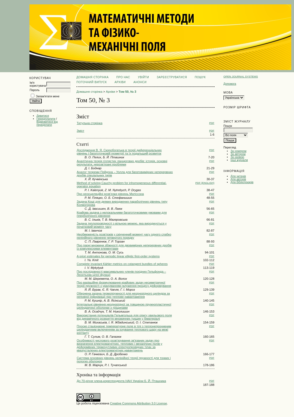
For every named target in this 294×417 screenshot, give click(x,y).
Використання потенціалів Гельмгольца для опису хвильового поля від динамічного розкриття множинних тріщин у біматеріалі (124, 317)
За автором (237, 154)
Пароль (35, 90)
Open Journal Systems (240, 76)
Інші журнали (239, 160)
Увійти (143, 77)
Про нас (123, 77)
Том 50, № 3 (127, 91)
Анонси (139, 82)
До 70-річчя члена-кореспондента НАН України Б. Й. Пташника (121, 381)
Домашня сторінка (92, 77)
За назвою (237, 157)
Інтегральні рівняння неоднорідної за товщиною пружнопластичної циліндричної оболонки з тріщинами (124, 306)
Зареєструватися (172, 77)
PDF (211, 122)
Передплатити (46, 118)
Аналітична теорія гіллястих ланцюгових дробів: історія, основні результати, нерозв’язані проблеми (122, 162)
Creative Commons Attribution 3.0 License (138, 403)
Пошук (200, 77)
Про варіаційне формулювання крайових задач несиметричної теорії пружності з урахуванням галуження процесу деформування (124, 284)
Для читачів (238, 176)
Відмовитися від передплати (47, 123)
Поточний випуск (91, 82)
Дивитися (43, 115)
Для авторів (238, 179)
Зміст (80, 130)
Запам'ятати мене (47, 96)
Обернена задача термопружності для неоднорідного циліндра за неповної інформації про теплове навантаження (123, 295)
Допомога (229, 83)
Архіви (120, 82)
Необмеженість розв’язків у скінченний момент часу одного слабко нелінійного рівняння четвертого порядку (124, 236)
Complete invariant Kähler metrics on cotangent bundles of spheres (122, 264)
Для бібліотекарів (241, 182)
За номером (238, 151)
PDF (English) (204, 182)
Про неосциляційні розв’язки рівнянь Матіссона (110, 194)
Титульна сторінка (89, 123)
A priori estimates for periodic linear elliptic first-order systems (118, 256)
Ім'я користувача (38, 84)
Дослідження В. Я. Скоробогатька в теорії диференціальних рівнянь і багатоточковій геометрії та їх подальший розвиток (119, 151)
